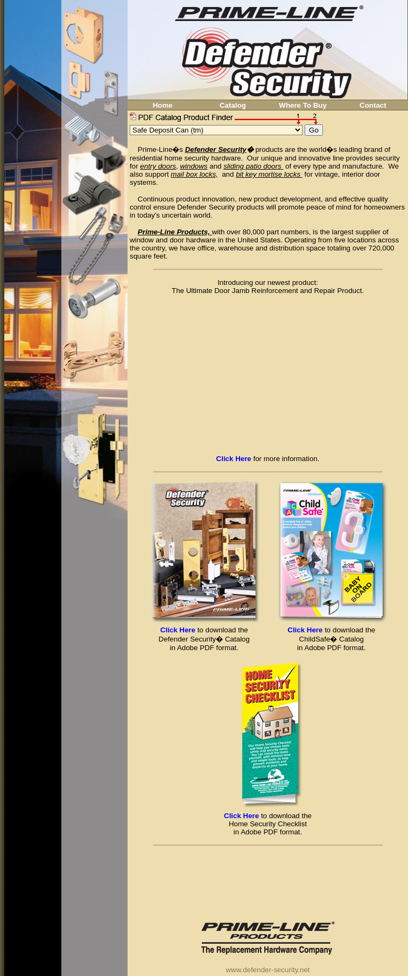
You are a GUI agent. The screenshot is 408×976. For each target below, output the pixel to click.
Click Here (177, 630)
